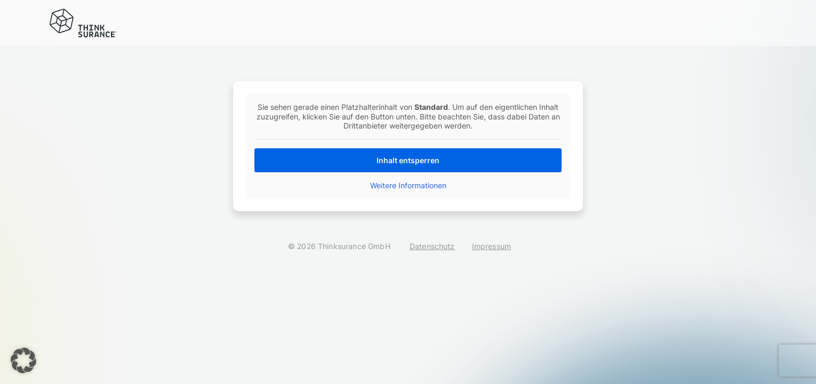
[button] (23, 360)
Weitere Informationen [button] (408, 185)
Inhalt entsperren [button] (408, 160)
